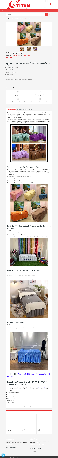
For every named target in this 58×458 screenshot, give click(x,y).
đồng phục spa (36, 84)
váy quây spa (28, 84)
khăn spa (23, 84)
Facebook (34, 451)
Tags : (7, 84)
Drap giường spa (16, 84)
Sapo (21, 457)
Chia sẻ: (7, 87)
